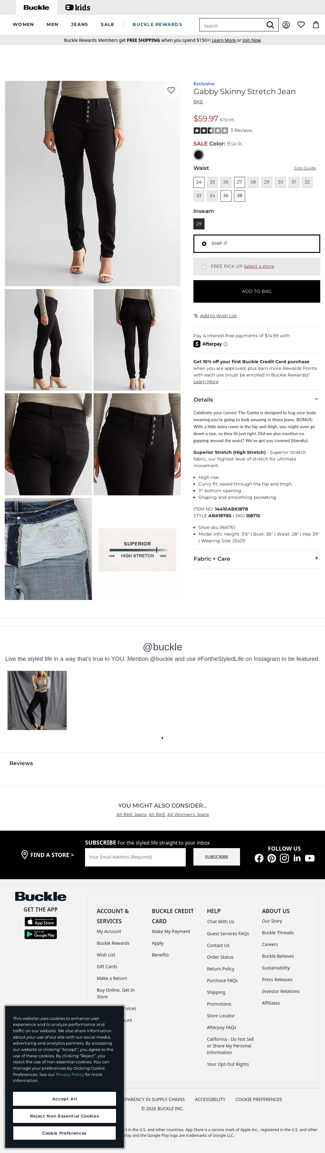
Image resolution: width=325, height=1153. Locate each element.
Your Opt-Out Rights (228, 1064)
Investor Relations (281, 991)
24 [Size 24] (199, 182)
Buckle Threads (278, 933)
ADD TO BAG (257, 291)
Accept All (64, 1098)
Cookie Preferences (259, 1099)
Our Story (272, 921)
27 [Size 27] (239, 182)
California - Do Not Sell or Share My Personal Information (230, 1045)
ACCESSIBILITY (210, 1099)
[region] (64, 1077)
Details (257, 399)
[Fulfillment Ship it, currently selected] (204, 244)
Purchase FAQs (222, 980)
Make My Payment (171, 931)
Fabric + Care (257, 558)
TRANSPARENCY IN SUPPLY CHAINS (148, 1099)
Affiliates (271, 1003)
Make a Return (112, 978)
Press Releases (277, 979)
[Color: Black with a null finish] (198, 154)
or (227, 40)
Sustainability (276, 968)
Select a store (259, 266)
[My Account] (286, 25)
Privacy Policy (70, 1074)
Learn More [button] (205, 381)
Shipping (216, 992)
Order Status (220, 957)
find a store (52, 855)
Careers (270, 944)
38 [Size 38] (239, 195)
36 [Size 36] (226, 195)
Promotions (219, 1004)
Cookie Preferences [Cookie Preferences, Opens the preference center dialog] (64, 1133)
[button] (23, 25)
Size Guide (305, 168)
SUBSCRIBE (216, 857)
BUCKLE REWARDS (157, 24)
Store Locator (221, 1016)
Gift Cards (107, 966)
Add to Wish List (215, 316)
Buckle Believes (278, 956)
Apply (158, 943)
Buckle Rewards (113, 943)
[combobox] (231, 24)
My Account (109, 931)
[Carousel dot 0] (162, 738)
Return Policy (220, 969)
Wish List (106, 955)
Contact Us (218, 945)
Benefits (160, 955)
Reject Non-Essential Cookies (64, 1115)
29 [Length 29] (199, 224)
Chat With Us (220, 921)
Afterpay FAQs (222, 1027)
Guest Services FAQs (228, 934)
